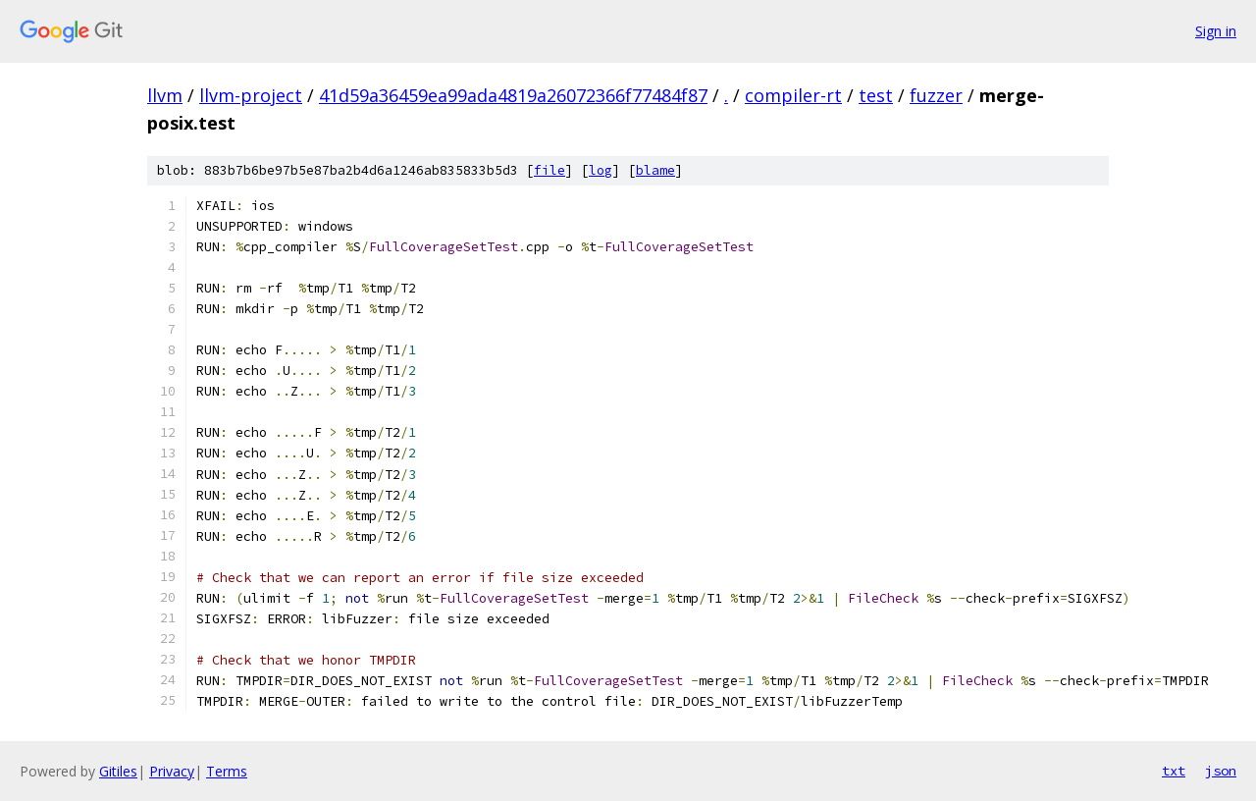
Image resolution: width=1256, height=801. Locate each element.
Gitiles (118, 771)
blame (655, 170)
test (876, 95)
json (1220, 770)
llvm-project (250, 95)
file (549, 170)
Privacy (171, 771)
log (600, 170)
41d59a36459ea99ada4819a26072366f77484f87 (513, 95)
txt (1173, 770)
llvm (165, 95)
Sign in (1215, 31)
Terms (226, 771)
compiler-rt (793, 95)
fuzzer (936, 95)
